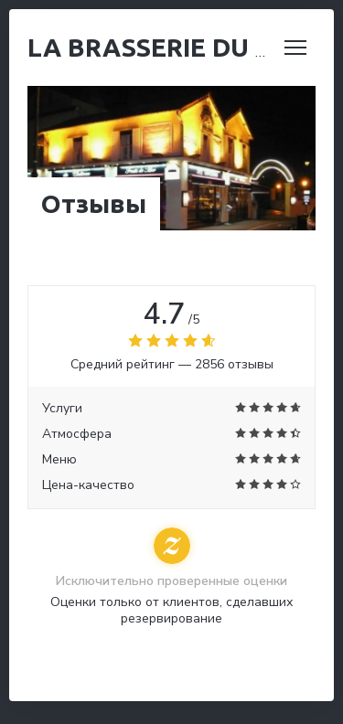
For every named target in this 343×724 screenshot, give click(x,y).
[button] (295, 47)
